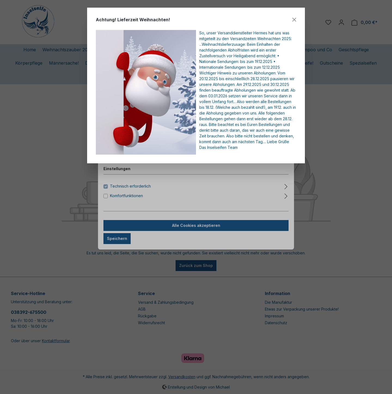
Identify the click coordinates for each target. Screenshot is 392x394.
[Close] (294, 19)
